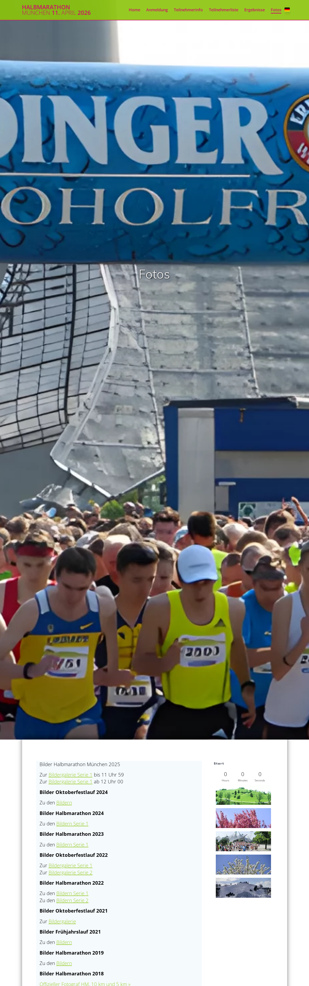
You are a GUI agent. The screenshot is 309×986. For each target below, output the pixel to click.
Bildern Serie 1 (72, 823)
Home (134, 9)
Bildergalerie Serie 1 (71, 774)
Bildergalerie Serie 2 (71, 872)
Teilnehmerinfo (188, 9)
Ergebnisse (254, 9)
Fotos (276, 9)
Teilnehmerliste (223, 9)
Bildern (64, 802)
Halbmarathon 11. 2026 (56, 10)
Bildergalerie (62, 921)
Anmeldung (157, 9)
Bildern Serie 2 (72, 900)
